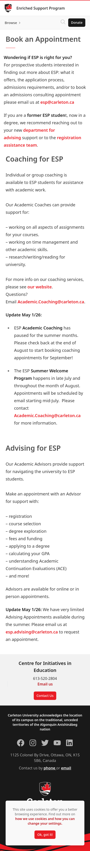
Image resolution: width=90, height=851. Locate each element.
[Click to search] (63, 22)
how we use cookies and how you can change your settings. (45, 821)
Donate (76, 22)
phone (50, 768)
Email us (45, 684)
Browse (11, 22)
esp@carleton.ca (57, 102)
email (66, 768)
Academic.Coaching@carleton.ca (51, 301)
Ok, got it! (44, 834)
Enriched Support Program (40, 8)
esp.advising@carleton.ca (32, 632)
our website (39, 287)
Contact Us (45, 695)
